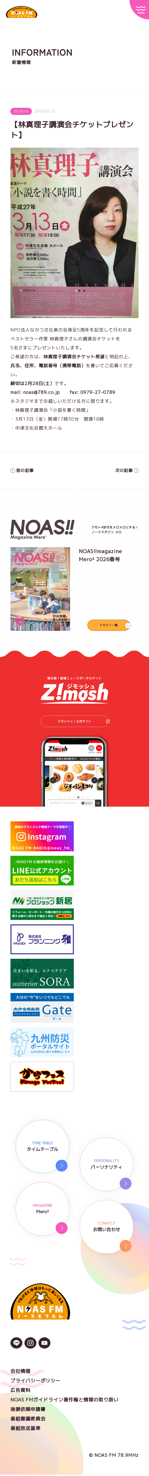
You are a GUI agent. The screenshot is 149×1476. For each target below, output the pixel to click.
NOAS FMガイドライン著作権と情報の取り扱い (64, 1401)
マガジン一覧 (108, 625)
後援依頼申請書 (27, 1410)
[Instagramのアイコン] (30, 1347)
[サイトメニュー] (139, 9)
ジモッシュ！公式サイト (83, 722)
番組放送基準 (25, 1429)
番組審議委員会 (27, 1420)
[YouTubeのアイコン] (44, 1347)
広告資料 (20, 1391)
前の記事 (22, 471)
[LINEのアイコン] (16, 1347)
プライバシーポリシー (35, 1382)
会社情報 (20, 1372)
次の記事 (126, 471)
